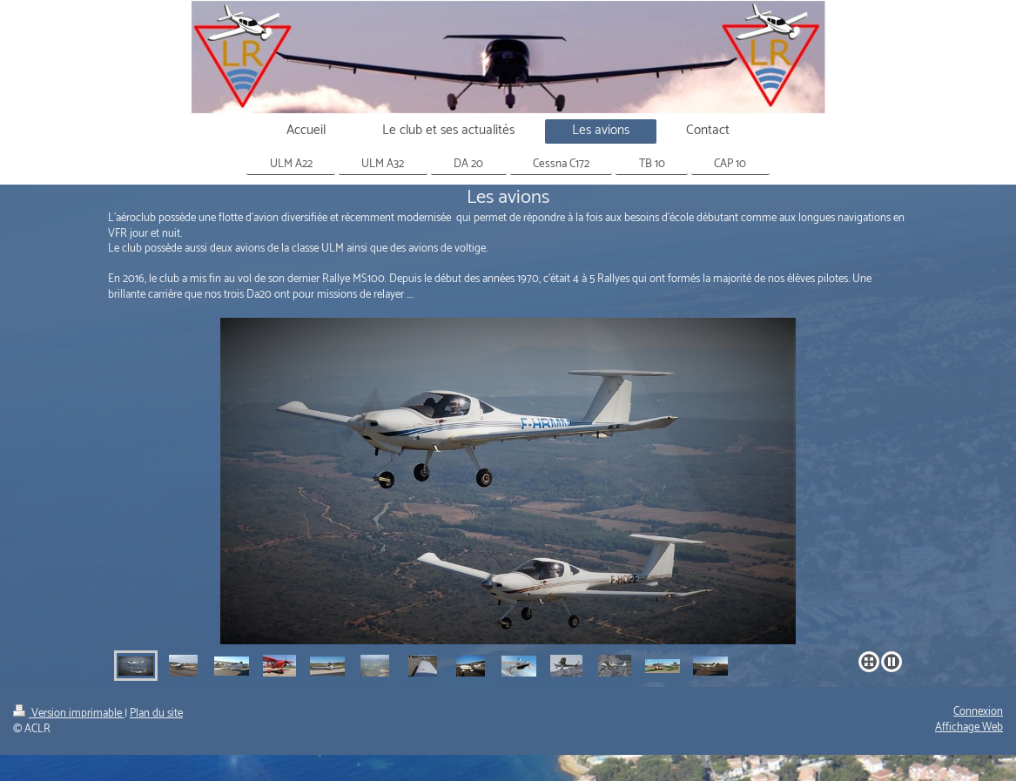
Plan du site (156, 713)
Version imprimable (68, 713)
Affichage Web (969, 727)
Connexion (978, 712)
